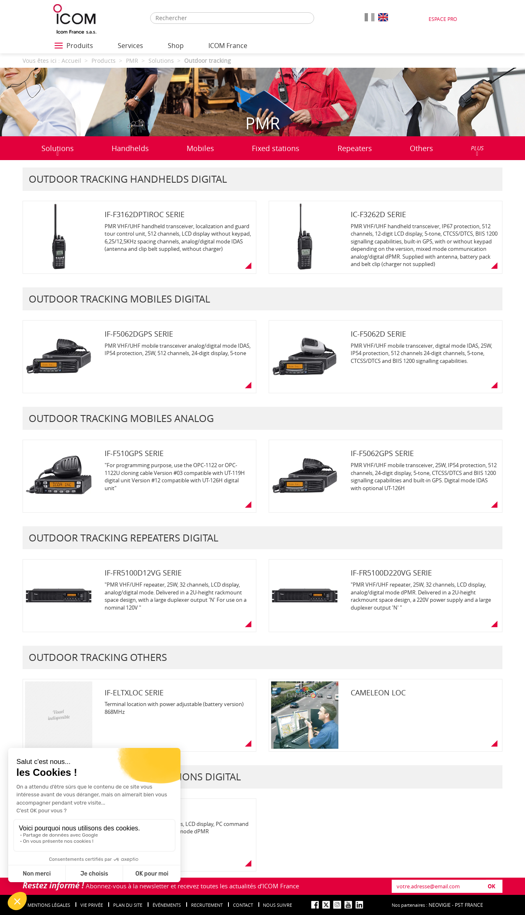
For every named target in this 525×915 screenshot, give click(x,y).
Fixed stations (275, 148)
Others (421, 148)
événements (167, 905)
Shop (176, 45)
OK (491, 886)
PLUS (477, 150)
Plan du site (127, 905)
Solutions (57, 150)
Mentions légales (48, 905)
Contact (243, 905)
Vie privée (91, 905)
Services (130, 45)
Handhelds (130, 148)
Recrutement (207, 905)
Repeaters (355, 148)
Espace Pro (443, 19)
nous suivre (277, 905)
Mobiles (200, 148)
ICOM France (227, 45)
